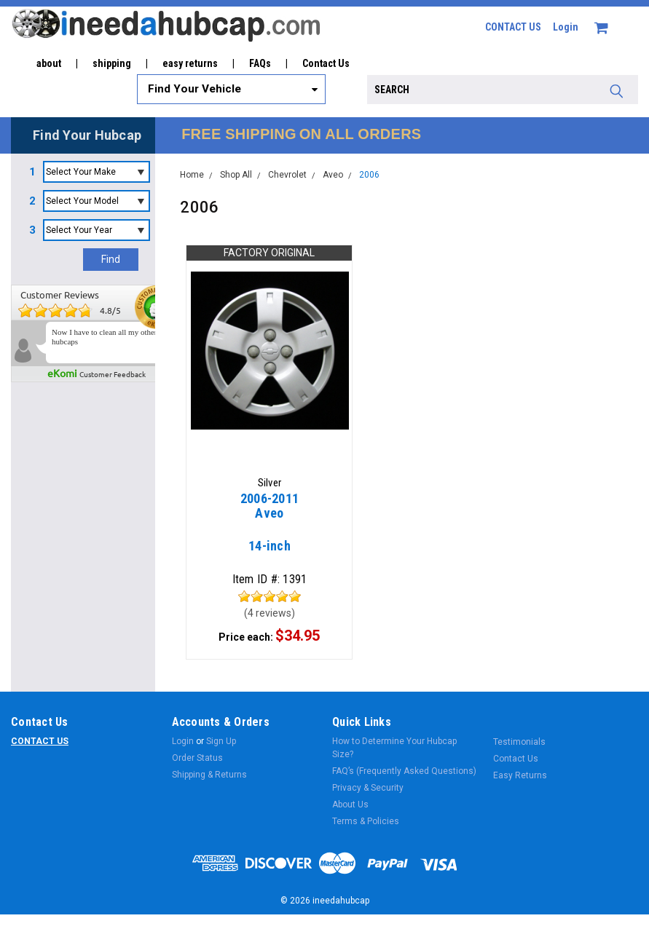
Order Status (197, 759)
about (48, 63)
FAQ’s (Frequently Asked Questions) (404, 772)
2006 (369, 175)
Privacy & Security (368, 789)
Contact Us (326, 63)
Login (565, 27)
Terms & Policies (365, 823)
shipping (112, 63)
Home (192, 175)
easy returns (190, 63)
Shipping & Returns (209, 776)
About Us (350, 806)
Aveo (333, 175)
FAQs (260, 63)
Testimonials (519, 743)
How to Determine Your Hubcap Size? (394, 749)
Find (110, 259)
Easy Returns (520, 777)
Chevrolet (287, 175)
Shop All (236, 175)
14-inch (269, 529)
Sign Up (221, 743)
